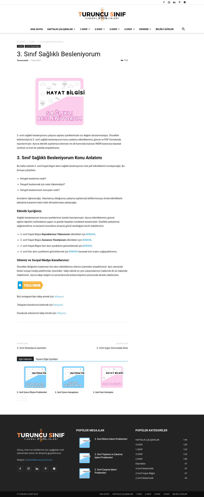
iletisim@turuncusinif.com (39, 459)
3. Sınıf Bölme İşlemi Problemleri (111, 439)
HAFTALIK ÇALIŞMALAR (61, 29)
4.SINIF (129, 29)
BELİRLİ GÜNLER (165, 29)
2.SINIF (100, 29)
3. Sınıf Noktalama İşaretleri (31, 348)
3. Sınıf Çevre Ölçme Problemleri (32, 392)
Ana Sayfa (21, 41)
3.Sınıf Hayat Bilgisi (33, 46)
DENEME (145, 29)
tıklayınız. (59, 296)
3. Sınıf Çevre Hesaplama (66, 392)
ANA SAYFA (36, 29)
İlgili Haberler (25, 359)
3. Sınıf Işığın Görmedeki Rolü (112, 348)
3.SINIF (114, 29)
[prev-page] (19, 399)
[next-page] (24, 399)
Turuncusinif (22, 60)
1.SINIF (85, 29)
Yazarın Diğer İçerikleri (47, 359)
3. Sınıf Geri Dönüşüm (103, 392)
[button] (183, 29)
